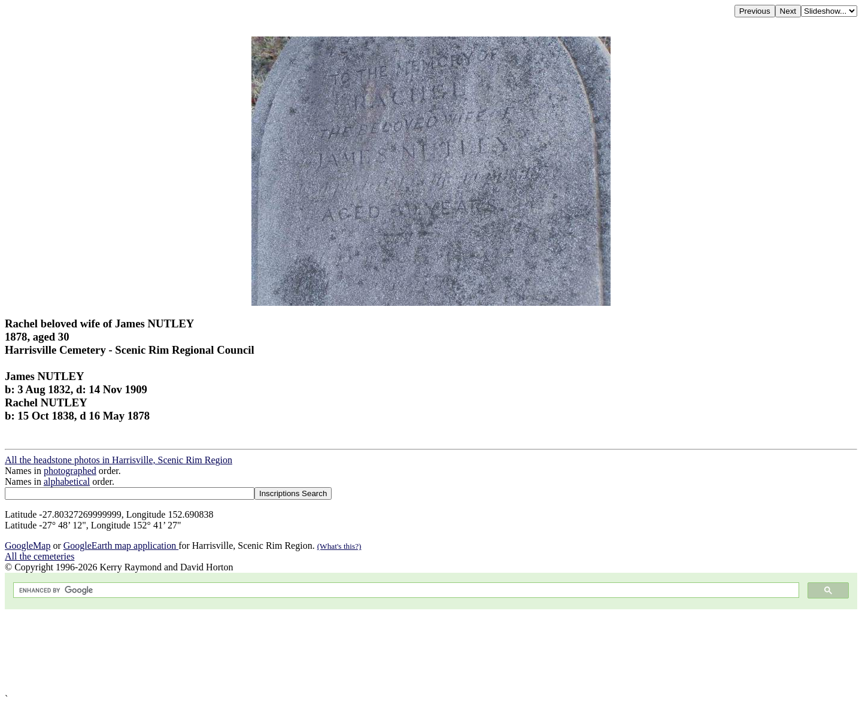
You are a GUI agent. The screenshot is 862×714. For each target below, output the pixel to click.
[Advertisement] (364, 651)
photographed (70, 471)
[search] (405, 590)
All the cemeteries (39, 556)
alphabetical (67, 481)
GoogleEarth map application (120, 545)
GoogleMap (27, 545)
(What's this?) (339, 546)
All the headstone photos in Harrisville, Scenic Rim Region (118, 460)
